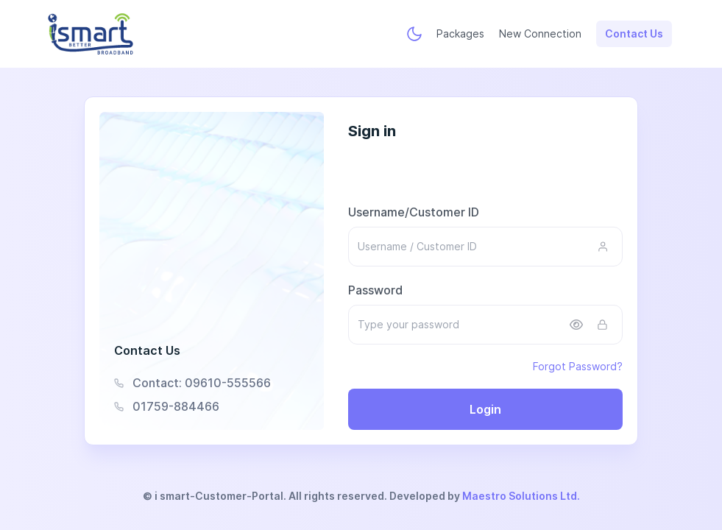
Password (375, 290)
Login (485, 409)
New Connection (540, 33)
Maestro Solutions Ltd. (521, 496)
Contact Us (634, 33)
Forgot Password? (578, 366)
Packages (460, 33)
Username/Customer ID (413, 212)
